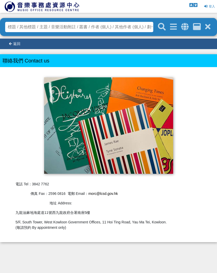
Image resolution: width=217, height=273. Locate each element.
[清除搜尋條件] (208, 27)
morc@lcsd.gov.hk (103, 194)
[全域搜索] (185, 27)
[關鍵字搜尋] (162, 27)
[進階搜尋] (173, 27)
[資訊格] (197, 27)
